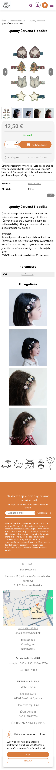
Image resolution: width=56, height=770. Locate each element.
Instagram (28, 644)
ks (11, 144)
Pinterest (28, 648)
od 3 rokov (27, 274)
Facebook (28, 639)
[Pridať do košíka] (35, 144)
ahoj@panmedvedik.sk (28, 633)
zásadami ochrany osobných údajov (20, 528)
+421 (21, 628)
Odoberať (42, 513)
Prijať (28, 754)
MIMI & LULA (34, 183)
